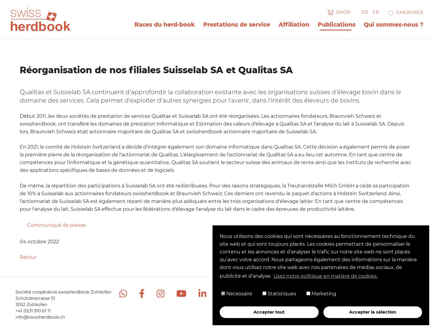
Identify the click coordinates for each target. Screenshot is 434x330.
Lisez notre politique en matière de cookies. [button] (325, 276)
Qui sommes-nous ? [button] (393, 24)
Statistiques (279, 294)
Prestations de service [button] (236, 24)
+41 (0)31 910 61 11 (33, 311)
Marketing (321, 294)
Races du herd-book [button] (165, 24)
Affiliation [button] (294, 24)
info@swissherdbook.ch (40, 317)
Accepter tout (269, 312)
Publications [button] (336, 24)
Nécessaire (236, 294)
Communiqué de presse (56, 225)
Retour (28, 257)
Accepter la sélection (372, 312)
